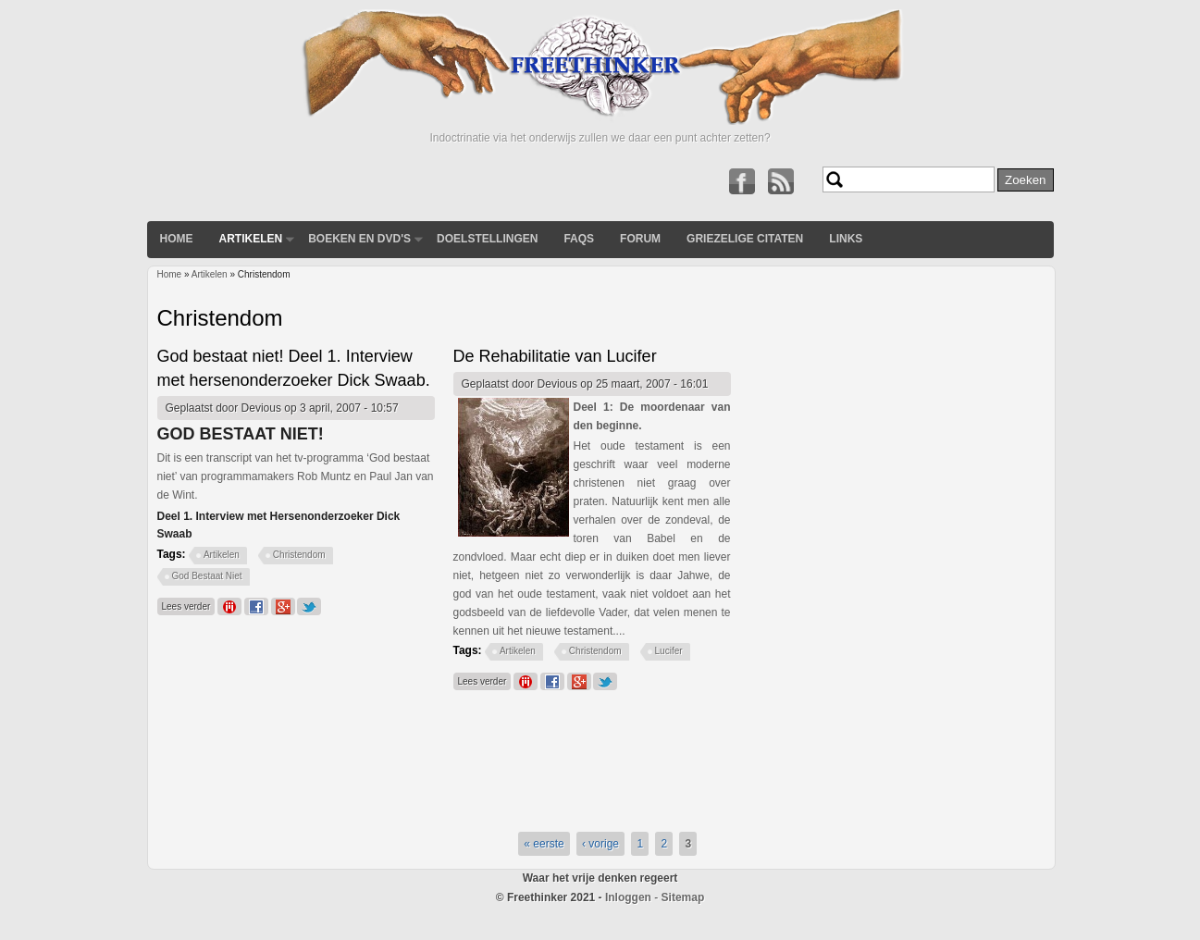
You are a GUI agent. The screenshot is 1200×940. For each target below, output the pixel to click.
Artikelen (251, 238)
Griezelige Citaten (745, 238)
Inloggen (628, 897)
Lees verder (189, 605)
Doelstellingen (487, 238)
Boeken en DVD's (359, 238)
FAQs (578, 238)
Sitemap (683, 897)
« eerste (543, 843)
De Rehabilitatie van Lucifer (555, 356)
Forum (640, 238)
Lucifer (669, 651)
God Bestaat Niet (207, 576)
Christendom (299, 555)
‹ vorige (600, 843)
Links (845, 238)
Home (176, 238)
